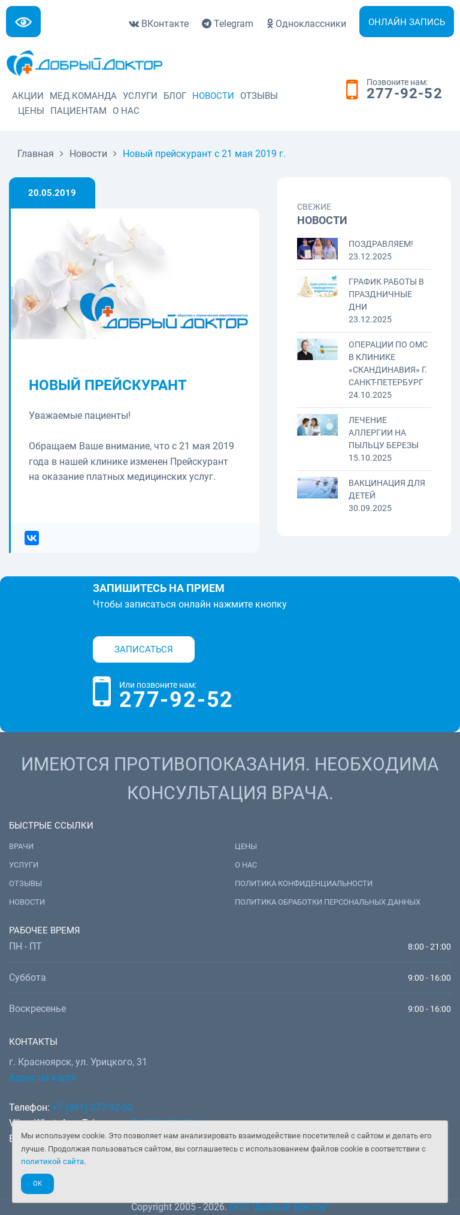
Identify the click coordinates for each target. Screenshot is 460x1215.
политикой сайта (52, 1161)
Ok (37, 1183)
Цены (31, 110)
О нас (126, 110)
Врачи (21, 846)
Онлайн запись (406, 22)
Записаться (143, 649)
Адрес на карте (42, 1077)
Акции (28, 95)
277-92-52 (405, 94)
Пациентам (78, 110)
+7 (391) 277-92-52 (92, 1107)
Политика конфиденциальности (304, 883)
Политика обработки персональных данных (327, 901)
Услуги (140, 95)
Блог (175, 95)
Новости (213, 95)
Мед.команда (83, 95)
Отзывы (259, 95)
